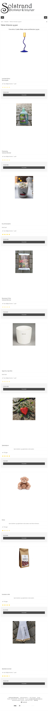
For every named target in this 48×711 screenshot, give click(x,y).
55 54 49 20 (14, 699)
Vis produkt (24, 95)
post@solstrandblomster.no (35, 699)
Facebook (24, 702)
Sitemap (36, 700)
